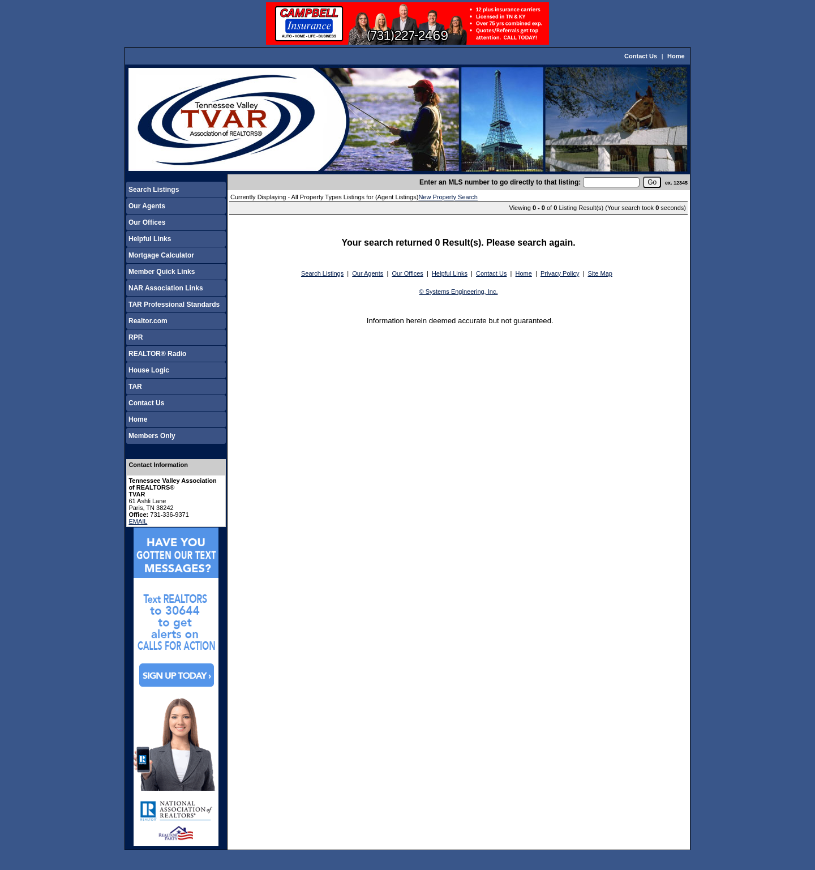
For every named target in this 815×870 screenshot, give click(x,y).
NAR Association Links (165, 288)
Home (676, 56)
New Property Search (448, 197)
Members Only (151, 436)
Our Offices (146, 222)
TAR (135, 387)
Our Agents (146, 206)
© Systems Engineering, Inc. (458, 291)
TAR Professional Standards (174, 304)
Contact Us (640, 56)
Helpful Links (149, 239)
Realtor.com (148, 321)
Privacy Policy (560, 273)
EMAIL (137, 521)
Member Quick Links (161, 272)
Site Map (600, 273)
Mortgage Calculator (161, 255)
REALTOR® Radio (157, 354)
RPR (135, 337)
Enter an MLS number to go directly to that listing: (500, 182)
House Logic (148, 370)
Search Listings (153, 190)
